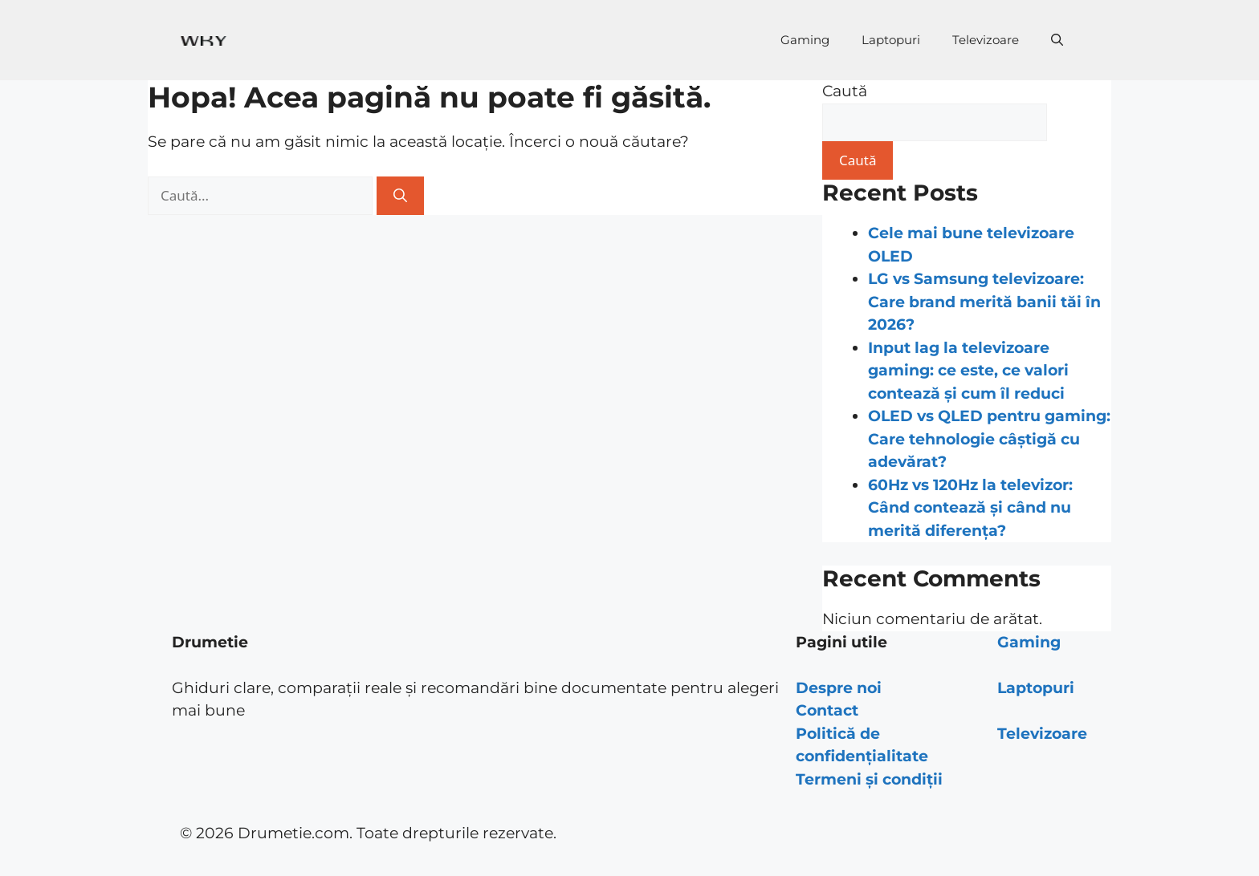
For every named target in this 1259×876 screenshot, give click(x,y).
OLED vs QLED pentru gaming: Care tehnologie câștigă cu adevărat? (989, 439)
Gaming (804, 39)
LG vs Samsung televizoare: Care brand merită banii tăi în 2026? (984, 302)
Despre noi (839, 688)
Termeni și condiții (869, 779)
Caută (844, 91)
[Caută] (400, 195)
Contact (827, 710)
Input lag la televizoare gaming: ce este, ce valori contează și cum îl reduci (968, 371)
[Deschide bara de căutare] (1057, 40)
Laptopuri (891, 39)
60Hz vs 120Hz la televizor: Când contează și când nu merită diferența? (970, 508)
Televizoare (985, 39)
